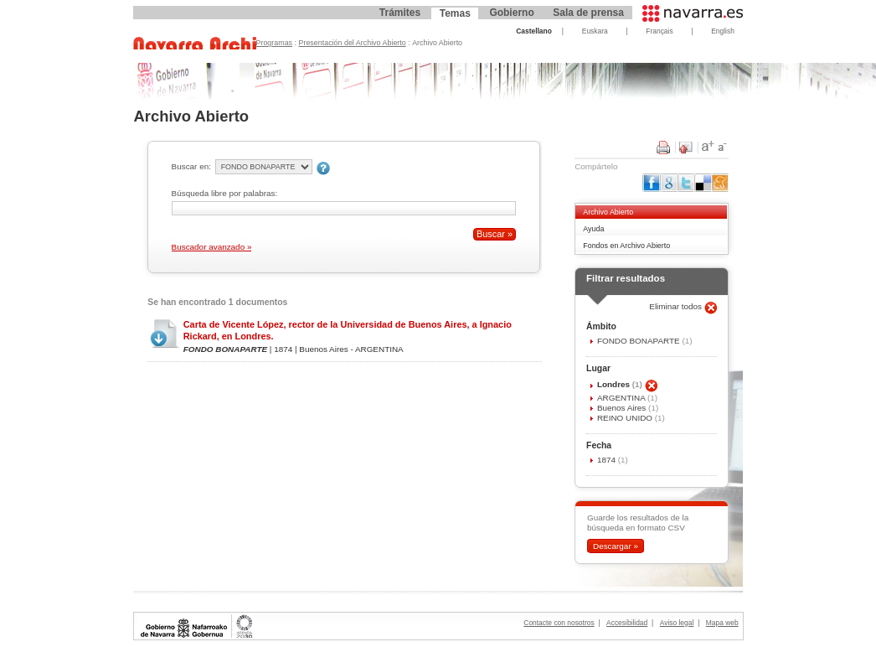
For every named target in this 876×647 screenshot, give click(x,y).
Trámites (399, 12)
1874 (607, 459)
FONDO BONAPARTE (639, 340)
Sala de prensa (588, 12)
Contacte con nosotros (558, 623)
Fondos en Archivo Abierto (626, 245)
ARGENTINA (622, 397)
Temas (455, 13)
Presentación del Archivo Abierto (352, 43)
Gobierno (511, 12)
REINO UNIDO (626, 417)
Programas (274, 43)
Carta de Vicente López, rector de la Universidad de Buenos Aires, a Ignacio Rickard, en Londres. (347, 329)
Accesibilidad (626, 623)
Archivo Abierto (608, 212)
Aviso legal (677, 623)
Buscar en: (191, 166)
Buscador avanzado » (212, 246)
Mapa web (722, 623)
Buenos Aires (622, 407)
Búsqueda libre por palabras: (225, 193)
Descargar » (615, 546)
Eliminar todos (676, 306)
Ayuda (593, 229)
